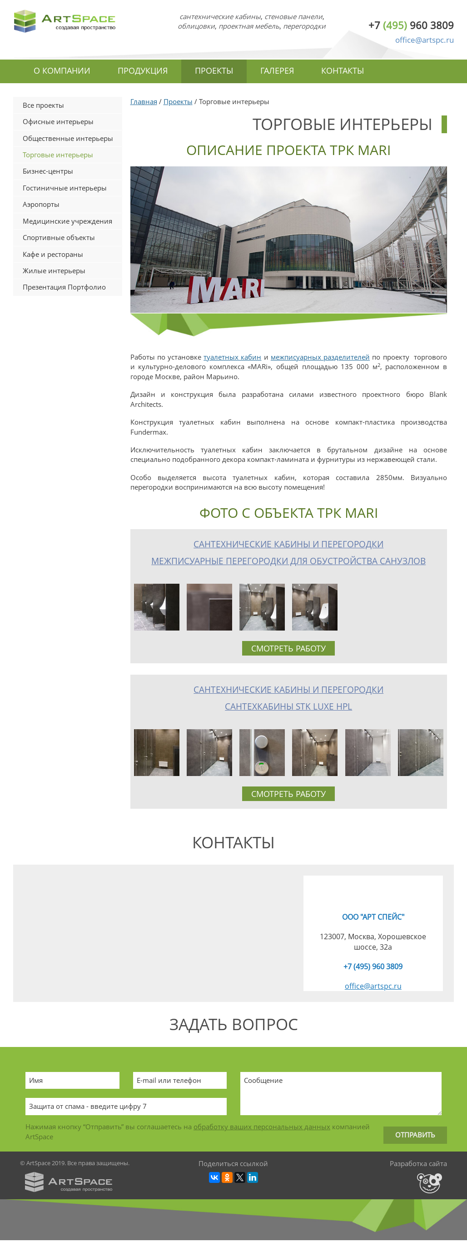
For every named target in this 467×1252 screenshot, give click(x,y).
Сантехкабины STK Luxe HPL (288, 706)
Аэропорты (41, 204)
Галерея (277, 70)
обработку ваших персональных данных (262, 1126)
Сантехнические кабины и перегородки (288, 544)
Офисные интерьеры (58, 121)
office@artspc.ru (424, 40)
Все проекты (43, 105)
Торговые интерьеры (58, 154)
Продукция (143, 70)
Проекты (214, 70)
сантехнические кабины (220, 16)
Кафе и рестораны (53, 254)
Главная (143, 101)
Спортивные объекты (59, 237)
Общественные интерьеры (68, 138)
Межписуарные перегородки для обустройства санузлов (288, 561)
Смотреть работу (288, 648)
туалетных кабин (232, 356)
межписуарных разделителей (320, 356)
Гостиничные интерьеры (65, 187)
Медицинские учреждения (67, 220)
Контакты (342, 70)
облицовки (196, 25)
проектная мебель (249, 25)
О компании (62, 70)
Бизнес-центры (48, 170)
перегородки (304, 25)
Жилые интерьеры (54, 270)
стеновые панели (293, 16)
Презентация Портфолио (64, 286)
